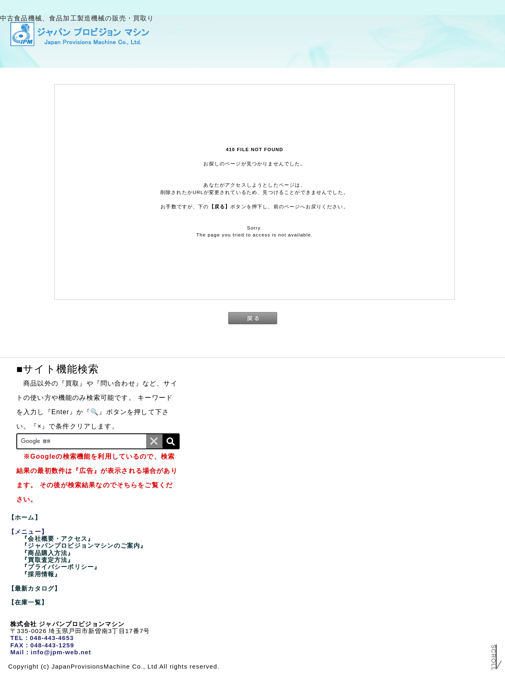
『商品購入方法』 (47, 552)
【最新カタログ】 (34, 588)
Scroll (493, 660)
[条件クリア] (154, 441)
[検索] (170, 441)
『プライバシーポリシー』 (60, 566)
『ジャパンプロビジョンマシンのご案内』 (84, 545)
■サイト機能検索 (57, 369)
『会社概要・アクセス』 (57, 538)
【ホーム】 (24, 517)
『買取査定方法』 (47, 559)
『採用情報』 (41, 574)
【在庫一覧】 (28, 602)
